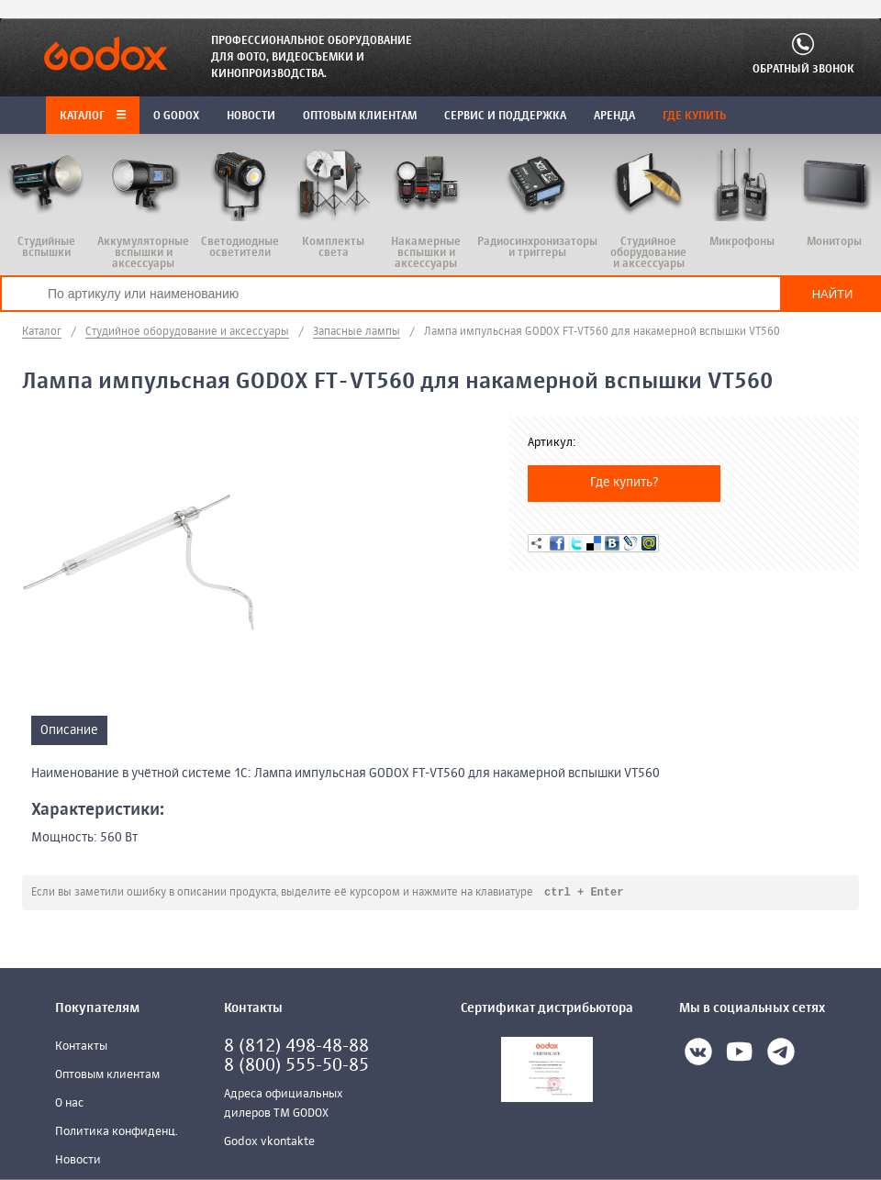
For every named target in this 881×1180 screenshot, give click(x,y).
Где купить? (624, 482)
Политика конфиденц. (116, 1133)
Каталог (93, 116)
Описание (69, 730)
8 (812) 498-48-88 (296, 1047)
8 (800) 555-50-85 (296, 1066)
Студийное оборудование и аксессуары (187, 332)
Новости (78, 1161)
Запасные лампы (356, 332)
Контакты (81, 1047)
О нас (69, 1104)
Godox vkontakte (269, 1143)
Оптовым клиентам (107, 1076)
